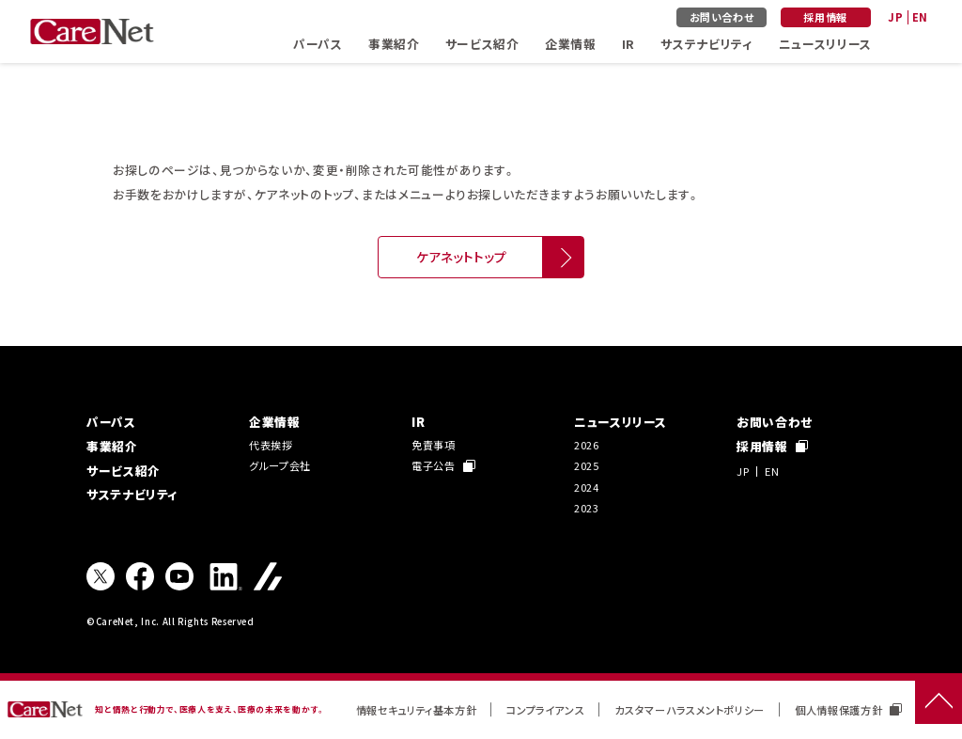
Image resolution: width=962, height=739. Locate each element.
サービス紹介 (482, 44)
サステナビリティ (706, 44)
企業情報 (571, 44)
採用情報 (825, 16)
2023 (586, 507)
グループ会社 (280, 465)
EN (920, 17)
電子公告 (443, 465)
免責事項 (433, 444)
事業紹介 (394, 44)
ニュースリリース (825, 44)
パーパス (318, 44)
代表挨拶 (271, 444)
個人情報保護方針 (848, 709)
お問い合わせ (722, 16)
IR (628, 44)
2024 (586, 487)
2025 (586, 465)
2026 (586, 444)
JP (895, 17)
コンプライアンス (545, 709)
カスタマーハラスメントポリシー (689, 709)
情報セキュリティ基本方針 (416, 709)
